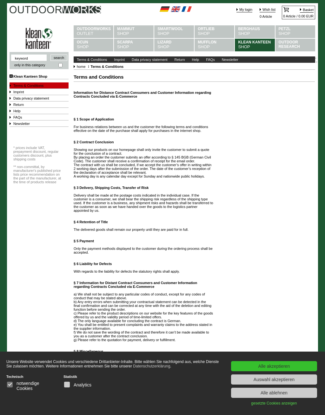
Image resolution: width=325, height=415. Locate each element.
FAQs (17, 117)
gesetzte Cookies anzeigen (274, 403)
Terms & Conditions (28, 86)
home (81, 66)
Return (18, 105)
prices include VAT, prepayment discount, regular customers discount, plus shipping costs (35, 153)
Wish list (268, 9)
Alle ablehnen (274, 392)
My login (245, 9)
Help (17, 111)
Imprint (18, 92)
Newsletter (21, 124)
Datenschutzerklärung (151, 366)
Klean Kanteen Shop (30, 76)
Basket (308, 10)
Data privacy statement (31, 98)
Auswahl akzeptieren (274, 379)
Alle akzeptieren (274, 366)
